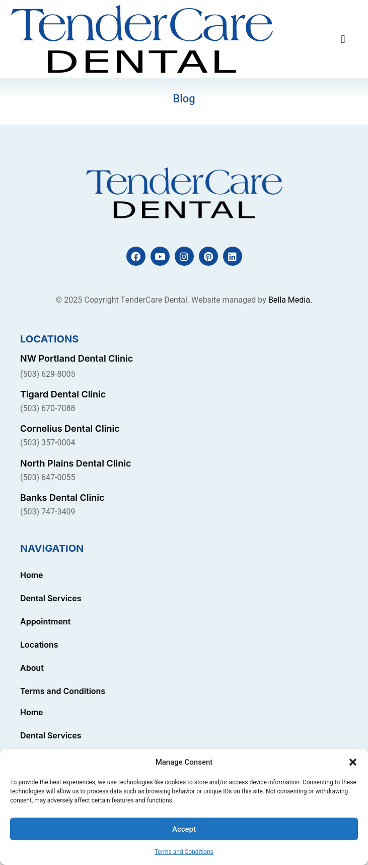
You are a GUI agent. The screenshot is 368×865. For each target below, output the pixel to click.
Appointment (45, 621)
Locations (39, 645)
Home (31, 575)
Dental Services (51, 598)
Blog (184, 99)
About (32, 668)
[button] (353, 762)
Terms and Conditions (184, 851)
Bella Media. (290, 300)
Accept (184, 829)
